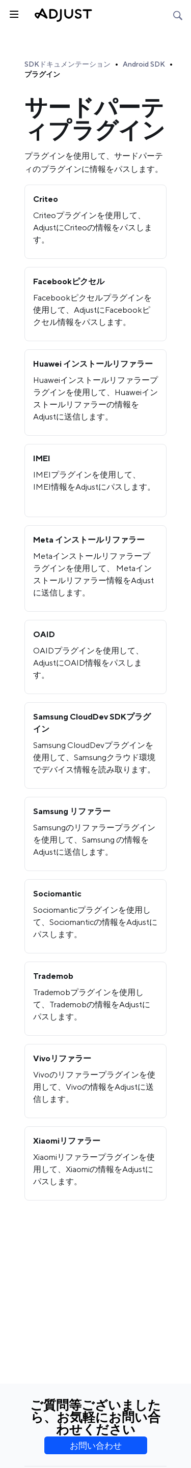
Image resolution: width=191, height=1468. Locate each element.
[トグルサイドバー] (13, 13)
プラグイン (42, 74)
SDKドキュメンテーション (67, 64)
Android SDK (144, 64)
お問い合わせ (96, 1446)
